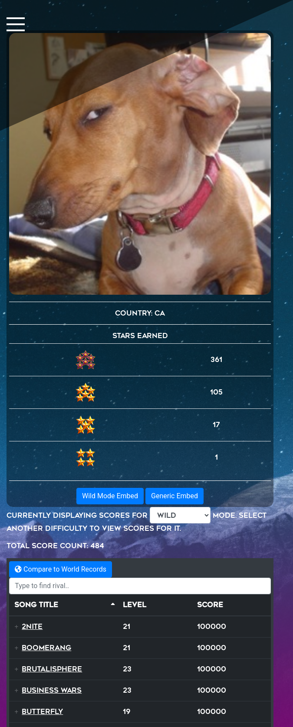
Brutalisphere (52, 669)
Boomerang (46, 647)
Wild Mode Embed (110, 496)
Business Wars (52, 690)
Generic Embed (174, 496)
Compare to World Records (60, 569)
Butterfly (42, 711)
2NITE (32, 626)
